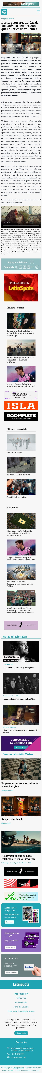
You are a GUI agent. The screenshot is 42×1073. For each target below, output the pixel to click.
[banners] (21, 4)
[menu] (39, 12)
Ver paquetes (10, 947)
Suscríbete (21, 1033)
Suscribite (9, 922)
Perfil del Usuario (21, 1007)
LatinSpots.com (18, 1068)
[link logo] (4, 12)
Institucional (21, 998)
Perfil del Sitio (21, 1002)
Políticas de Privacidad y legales (21, 1011)
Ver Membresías (11, 972)
